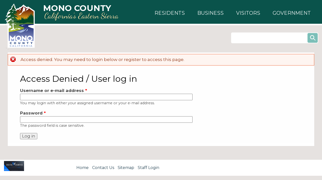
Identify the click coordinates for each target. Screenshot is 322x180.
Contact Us (103, 167)
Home (82, 167)
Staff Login (148, 167)
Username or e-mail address (53, 90)
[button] (169, 13)
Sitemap (126, 167)
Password (33, 113)
